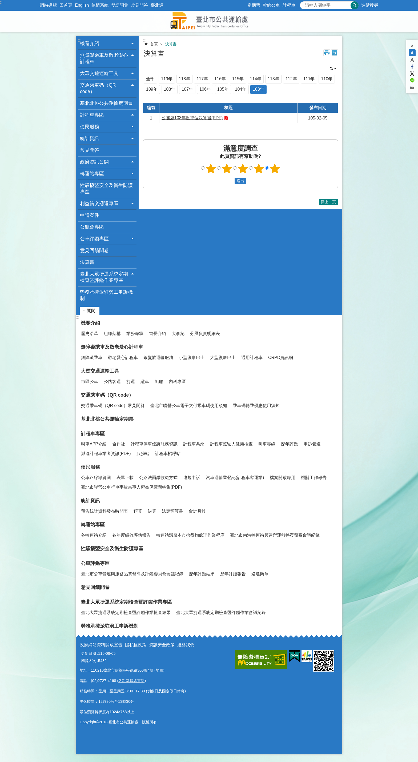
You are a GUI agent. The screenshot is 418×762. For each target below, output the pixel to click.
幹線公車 (271, 5)
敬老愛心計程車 (123, 357)
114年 (256, 79)
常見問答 (139, 5)
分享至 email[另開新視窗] (412, 87)
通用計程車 (252, 357)
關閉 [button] (333, 69)
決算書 (87, 262)
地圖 (159, 670)
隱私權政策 (135, 645)
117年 (202, 79)
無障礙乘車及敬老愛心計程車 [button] (104, 58)
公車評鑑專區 (95, 563)
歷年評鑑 (289, 444)
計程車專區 (93, 433)
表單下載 (125, 477)
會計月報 (197, 511)
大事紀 (178, 333)
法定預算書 (172, 511)
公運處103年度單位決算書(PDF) (192, 117)
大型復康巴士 (223, 357)
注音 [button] (334, 52)
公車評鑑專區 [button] (94, 238)
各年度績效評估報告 (131, 535)
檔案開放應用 (282, 477)
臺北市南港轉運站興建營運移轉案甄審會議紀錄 (275, 535)
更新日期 (88, 653)
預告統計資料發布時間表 (104, 511)
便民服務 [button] (89, 126)
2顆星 (227, 168)
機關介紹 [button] (89, 43)
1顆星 (211, 168)
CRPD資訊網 (280, 357)
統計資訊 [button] (89, 138)
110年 (326, 79)
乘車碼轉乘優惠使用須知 (256, 405)
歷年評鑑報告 (233, 574)
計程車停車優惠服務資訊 (154, 444)
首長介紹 (157, 333)
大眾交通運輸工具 (100, 371)
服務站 (142, 453)
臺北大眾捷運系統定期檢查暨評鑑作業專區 (126, 602)
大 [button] (412, 59)
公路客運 (112, 381)
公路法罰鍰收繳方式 (158, 477)
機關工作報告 (314, 477)
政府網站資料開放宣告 (101, 645)
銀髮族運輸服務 (158, 357)
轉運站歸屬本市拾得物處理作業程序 (190, 535)
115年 (238, 79)
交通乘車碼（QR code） (107, 395)
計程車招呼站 (167, 453)
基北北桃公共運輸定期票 (106, 103)
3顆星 (243, 168)
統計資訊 (90, 500)
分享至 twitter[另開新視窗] (412, 73)
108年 (169, 89)
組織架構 (112, 333)
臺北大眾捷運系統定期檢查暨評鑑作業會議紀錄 (221, 612)
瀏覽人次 (88, 661)
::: (1, 2)
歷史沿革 (89, 333)
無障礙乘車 (91, 357)
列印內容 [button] (326, 52)
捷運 (130, 381)
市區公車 (89, 381)
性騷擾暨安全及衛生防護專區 (106, 188)
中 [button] (412, 52)
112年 (291, 79)
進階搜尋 (369, 5)
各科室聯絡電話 (131, 681)
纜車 (144, 381)
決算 (152, 511)
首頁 (154, 44)
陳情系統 (99, 5)
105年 (223, 89)
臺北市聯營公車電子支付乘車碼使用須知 (188, 405)
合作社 (118, 444)
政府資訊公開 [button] (94, 162)
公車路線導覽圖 (96, 477)
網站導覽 (48, 5)
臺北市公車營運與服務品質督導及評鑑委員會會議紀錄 (132, 574)
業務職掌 (134, 333)
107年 (187, 89)
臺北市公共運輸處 (209, 21)
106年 (205, 89)
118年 (184, 79)
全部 (150, 79)
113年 (273, 79)
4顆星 (259, 168)
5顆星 (275, 168)
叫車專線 (266, 444)
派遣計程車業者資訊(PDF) (106, 453)
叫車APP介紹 (94, 444)
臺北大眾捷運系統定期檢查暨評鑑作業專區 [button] (104, 277)
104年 (241, 89)
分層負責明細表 (205, 333)
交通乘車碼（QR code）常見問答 (113, 405)
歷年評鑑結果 (202, 574)
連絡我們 (185, 645)
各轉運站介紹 (94, 535)
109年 (152, 89)
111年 (309, 79)
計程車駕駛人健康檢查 (231, 444)
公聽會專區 (92, 227)
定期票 (253, 5)
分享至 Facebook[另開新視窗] (412, 66)
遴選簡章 (259, 574)
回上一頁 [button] (328, 202)
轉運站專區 (93, 524)
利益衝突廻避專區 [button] (99, 203)
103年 (258, 89)
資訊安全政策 (162, 645)
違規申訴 (191, 477)
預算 (138, 511)
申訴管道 (312, 444)
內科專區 (177, 381)
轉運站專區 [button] (92, 173)
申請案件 (89, 215)
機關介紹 (90, 323)
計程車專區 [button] (92, 115)
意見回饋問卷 (94, 250)
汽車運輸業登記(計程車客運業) (235, 477)
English (82, 5)
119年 (166, 79)
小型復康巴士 (191, 357)
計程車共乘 (193, 444)
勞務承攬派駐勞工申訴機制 (106, 295)
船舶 (159, 381)
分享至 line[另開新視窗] (412, 80)
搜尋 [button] (355, 5)
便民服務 (90, 467)
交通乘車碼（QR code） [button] (98, 88)
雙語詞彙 (119, 5)
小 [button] (412, 45)
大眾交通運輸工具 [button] (99, 73)
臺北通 (157, 5)
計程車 (289, 5)
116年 (220, 79)
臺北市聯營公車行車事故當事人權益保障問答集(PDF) (131, 487)
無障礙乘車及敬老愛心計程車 (112, 347)
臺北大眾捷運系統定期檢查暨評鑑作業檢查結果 (126, 612)
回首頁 (65, 5)
